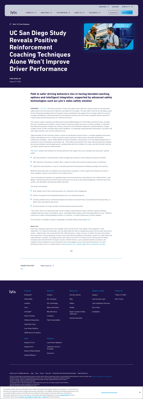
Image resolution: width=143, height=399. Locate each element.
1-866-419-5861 (120, 295)
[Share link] (22, 269)
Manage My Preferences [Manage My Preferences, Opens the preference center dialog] (109, 392)
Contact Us (113, 12)
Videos (72, 303)
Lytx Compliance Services (101, 303)
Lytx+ (26, 307)
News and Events (53, 307)
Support (95, 295)
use (26, 397)
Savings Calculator (76, 318)
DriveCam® (28, 295)
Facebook (94, 244)
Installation (96, 312)
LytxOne (27, 303)
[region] (71, 392)
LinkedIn (79, 244)
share (45, 397)
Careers (49, 295)
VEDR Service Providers (32, 332)
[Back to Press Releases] (19, 24)
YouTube (102, 244)
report (36, 151)
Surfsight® (27, 312)
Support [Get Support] (115, 7)
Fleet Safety (28, 299)
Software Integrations (31, 320)
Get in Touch (119, 299)
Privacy (42, 373)
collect (21, 397)
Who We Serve (52, 312)
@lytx (84, 244)
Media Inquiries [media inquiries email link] (46, 265)
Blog (71, 299)
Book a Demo (126, 12)
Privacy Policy (64, 395)
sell (39, 397)
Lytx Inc (43, 108)
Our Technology (52, 303)
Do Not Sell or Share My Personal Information (64, 373)
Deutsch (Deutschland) (32, 351)
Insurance (50, 353)
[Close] (140, 392)
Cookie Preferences (83, 373)
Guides (72, 307)
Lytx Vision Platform (31, 328)
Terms (36, 373)
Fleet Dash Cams (30, 324)
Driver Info (48, 373)
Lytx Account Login (98, 299)
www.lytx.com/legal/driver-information (101, 376)
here (88, 219)
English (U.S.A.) (29, 342)
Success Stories (75, 295)
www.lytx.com (70, 244)
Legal (32, 373)
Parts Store (96, 307)
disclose (30, 397)
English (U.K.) (29, 347)
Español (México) (30, 355)
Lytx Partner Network (54, 342)
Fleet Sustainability (53, 320)
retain (36, 397)
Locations (50, 316)
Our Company (51, 299)
